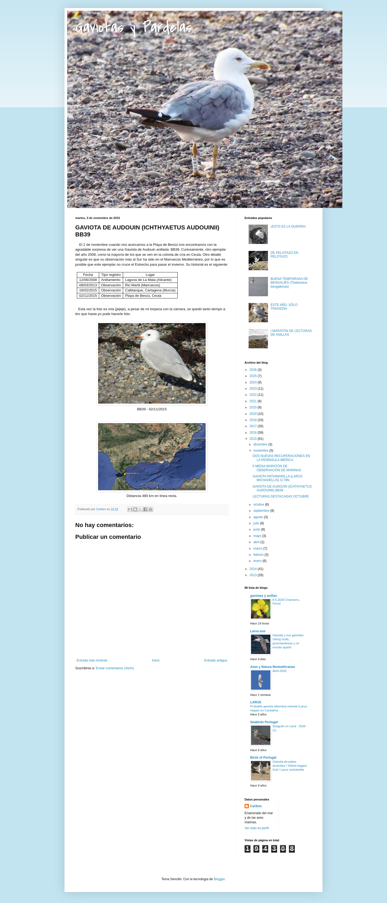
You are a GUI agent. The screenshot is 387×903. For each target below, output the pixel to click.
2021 (254, 401)
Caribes (256, 806)
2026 (254, 370)
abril (256, 542)
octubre (259, 504)
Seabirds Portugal (264, 722)
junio (257, 529)
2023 (254, 388)
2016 (254, 432)
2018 (254, 420)
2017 (254, 426)
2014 (254, 569)
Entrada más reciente (92, 660)
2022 (254, 395)
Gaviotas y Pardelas (133, 27)
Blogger (219, 879)
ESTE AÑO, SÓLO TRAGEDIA (284, 306)
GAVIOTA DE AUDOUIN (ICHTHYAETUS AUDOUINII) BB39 (282, 488)
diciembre (260, 444)
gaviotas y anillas (263, 596)
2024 (254, 382)
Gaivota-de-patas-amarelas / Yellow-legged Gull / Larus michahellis (290, 765)
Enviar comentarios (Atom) (115, 668)
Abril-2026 (279, 670)
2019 (254, 414)
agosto (258, 517)
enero (258, 561)
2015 (254, 439)
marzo (258, 548)
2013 (254, 575)
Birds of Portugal (263, 757)
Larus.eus (258, 631)
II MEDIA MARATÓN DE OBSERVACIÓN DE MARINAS (277, 468)
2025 (254, 376)
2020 (254, 407)
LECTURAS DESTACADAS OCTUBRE (281, 496)
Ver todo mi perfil (257, 828)
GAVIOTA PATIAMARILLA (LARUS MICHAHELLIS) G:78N (277, 478)
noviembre (261, 450)
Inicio (156, 660)
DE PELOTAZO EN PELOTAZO (284, 254)
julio (256, 523)
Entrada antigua (215, 660)
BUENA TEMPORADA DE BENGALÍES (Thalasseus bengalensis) (289, 282)
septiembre (261, 511)
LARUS (255, 702)
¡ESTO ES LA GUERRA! (288, 226)
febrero (258, 555)
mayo (257, 536)
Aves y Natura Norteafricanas (272, 667)
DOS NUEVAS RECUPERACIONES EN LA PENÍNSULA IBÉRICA (281, 458)
